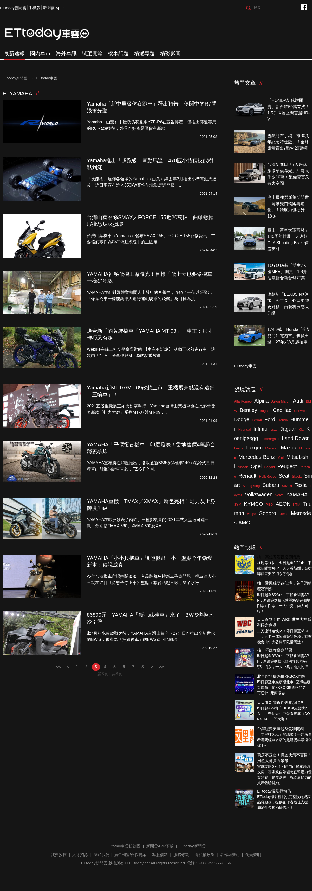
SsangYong (251, 486)
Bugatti (265, 411)
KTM (296, 504)
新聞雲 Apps (53, 7)
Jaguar (288, 429)
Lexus (238, 448)
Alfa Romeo (243, 401)
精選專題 (144, 53)
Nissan (243, 467)
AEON (283, 504)
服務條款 (181, 854)
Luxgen (254, 447)
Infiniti (260, 429)
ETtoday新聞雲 (13, 7)
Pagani (269, 467)
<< (58, 667)
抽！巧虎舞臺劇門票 (274, 650)
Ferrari (257, 420)
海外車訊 (66, 53)
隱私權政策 (204, 854)
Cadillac (282, 410)
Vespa (251, 514)
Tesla (301, 485)
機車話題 (118, 53)
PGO (269, 504)
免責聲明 (253, 854)
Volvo (279, 495)
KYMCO (253, 504)
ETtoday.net (139, 863)
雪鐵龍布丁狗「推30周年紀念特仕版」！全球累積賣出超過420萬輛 (288, 141)
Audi (298, 401)
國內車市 (40, 53)
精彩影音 (170, 53)
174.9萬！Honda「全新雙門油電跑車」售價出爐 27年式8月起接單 (289, 335)
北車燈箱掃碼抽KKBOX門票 (281, 676)
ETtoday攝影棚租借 (274, 791)
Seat (284, 476)
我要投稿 (59, 854)
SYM (237, 504)
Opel (256, 466)
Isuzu (274, 429)
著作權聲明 (230, 854)
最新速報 (14, 53)
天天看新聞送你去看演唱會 (280, 702)
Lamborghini (270, 439)
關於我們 (101, 854)
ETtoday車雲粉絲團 (303, 7)
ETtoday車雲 (52, 33)
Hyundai (244, 429)
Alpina (261, 401)
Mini (280, 458)
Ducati (283, 514)
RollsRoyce (267, 476)
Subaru (270, 485)
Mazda (288, 447)
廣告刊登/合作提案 (130, 854)
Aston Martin (280, 401)
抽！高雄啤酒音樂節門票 (278, 557)
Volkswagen (259, 494)
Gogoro (267, 513)
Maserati (271, 448)
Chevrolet (301, 411)
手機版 (34, 7)
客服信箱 (160, 854)
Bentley (248, 410)
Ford (269, 419)
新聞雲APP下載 (159, 846)
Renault (247, 476)
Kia (301, 429)
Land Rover (295, 438)
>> (161, 667)
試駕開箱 (92, 53)
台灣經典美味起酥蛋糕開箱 (280, 728)
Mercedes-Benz (256, 457)
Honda (283, 420)
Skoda (297, 476)
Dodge (241, 419)
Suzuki (287, 486)
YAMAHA (297, 494)
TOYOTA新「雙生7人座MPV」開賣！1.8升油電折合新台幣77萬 (287, 271)
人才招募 (80, 854)
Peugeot (287, 466)
